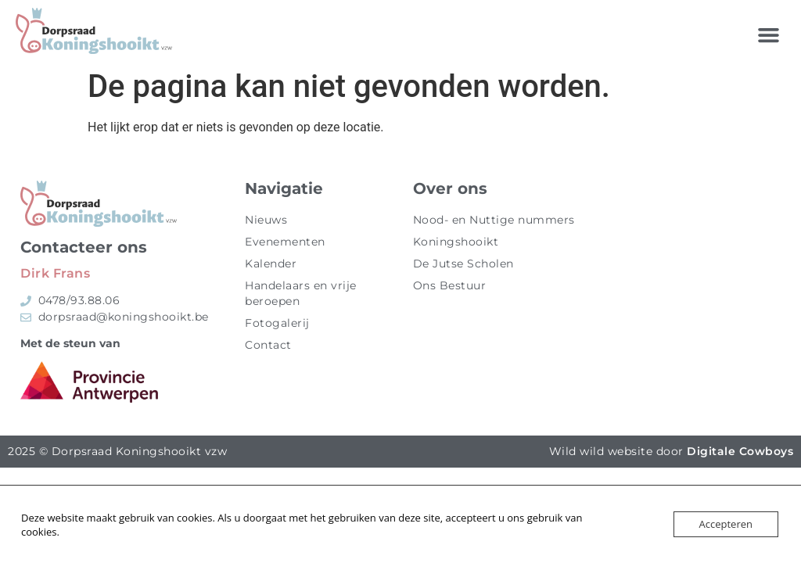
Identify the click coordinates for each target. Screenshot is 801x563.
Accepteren (726, 524)
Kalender (270, 263)
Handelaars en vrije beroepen (301, 293)
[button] (769, 35)
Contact (268, 345)
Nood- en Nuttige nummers (494, 220)
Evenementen (285, 242)
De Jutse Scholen (463, 263)
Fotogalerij (277, 323)
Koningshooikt (456, 242)
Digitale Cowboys (740, 451)
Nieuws (266, 220)
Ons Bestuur (450, 285)
